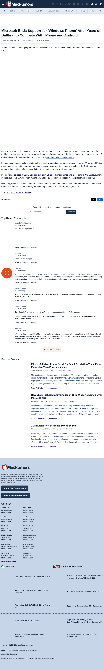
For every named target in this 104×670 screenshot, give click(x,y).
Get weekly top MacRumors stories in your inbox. (52, 207)
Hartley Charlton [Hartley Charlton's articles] (7, 535)
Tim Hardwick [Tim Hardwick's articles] (28, 526)
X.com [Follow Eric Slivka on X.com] (30, 512)
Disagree (34, 247)
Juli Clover (67, 370)
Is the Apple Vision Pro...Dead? (27, 621)
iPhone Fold (25, 11)
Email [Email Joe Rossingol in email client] (25, 521)
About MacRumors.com (15, 488)
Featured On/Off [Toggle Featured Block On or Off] (7, 658)
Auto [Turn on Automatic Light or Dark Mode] (43, 658)
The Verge (89, 175)
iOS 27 (39, 11)
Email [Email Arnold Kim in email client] (3, 512)
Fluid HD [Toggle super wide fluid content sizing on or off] (37, 658)
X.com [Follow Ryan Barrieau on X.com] (30, 548)
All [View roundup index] (101, 11)
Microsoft (11, 192)
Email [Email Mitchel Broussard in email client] (3, 530)
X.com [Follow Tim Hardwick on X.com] (30, 530)
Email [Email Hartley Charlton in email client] (3, 539)
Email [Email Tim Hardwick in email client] (25, 530)
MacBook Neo (53, 11)
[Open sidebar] (101, 4)
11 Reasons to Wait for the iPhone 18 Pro (53, 425)
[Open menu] (3, 4)
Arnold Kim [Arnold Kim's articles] (5, 507)
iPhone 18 (95, 11)
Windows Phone (23, 192)
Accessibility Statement (9, 654)
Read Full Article (37, 388)
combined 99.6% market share (60, 157)
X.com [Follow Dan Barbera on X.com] (8, 548)
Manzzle (18, 328)
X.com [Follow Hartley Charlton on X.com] (8, 539)
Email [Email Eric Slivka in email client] (25, 512)
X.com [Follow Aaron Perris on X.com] (30, 557)
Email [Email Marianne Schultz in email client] (25, 539)
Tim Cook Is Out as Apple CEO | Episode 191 (84, 606)
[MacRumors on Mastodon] (69, 4)
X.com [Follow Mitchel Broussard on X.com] (8, 530)
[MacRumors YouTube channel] (73, 4)
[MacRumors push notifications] (78, 4)
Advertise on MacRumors (16, 495)
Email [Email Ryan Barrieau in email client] (25, 548)
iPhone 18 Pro (9, 11)
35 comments (51, 447)
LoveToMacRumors (23, 223)
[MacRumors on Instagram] (57, 4)
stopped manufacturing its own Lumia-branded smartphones (41, 175)
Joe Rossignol (45, 40)
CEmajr (18, 268)
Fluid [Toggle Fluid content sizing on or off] (31, 658)
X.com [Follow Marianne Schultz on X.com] (30, 539)
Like (28, 247)
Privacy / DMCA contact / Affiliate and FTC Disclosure (19, 650)
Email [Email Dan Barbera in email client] (3, 548)
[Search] (96, 4)
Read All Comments (52, 350)
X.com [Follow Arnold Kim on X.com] (8, 512)
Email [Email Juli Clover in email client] (3, 521)
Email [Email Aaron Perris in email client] (25, 557)
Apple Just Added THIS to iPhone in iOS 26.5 (32, 577)
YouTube (10, 566)
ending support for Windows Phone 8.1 (36, 47)
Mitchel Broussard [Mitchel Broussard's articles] (7, 526)
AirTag (82, 11)
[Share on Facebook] (100, 199)
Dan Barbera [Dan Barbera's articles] (5, 544)
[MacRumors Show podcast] (52, 4)
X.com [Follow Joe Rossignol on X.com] (30, 521)
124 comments (51, 419)
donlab (18, 253)
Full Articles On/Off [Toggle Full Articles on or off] (21, 658)
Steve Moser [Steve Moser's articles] (5, 553)
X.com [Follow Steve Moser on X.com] (8, 557)
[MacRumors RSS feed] (82, 4)
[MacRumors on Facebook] (61, 4)
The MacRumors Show (71, 566)
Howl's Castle (20, 289)
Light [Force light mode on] (47, 658)
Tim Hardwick (67, 429)
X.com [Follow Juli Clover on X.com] (8, 521)
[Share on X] (93, 199)
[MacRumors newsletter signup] (86, 4)
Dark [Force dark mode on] (51, 658)
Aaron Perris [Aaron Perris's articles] (27, 553)
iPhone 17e (69, 11)
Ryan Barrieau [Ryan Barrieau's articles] (28, 544)
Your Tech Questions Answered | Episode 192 (85, 591)
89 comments (6, 200)
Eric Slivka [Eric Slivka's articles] (27, 507)
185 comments (51, 388)
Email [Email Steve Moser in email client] (3, 557)
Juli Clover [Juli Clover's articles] (5, 517)
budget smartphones (59, 163)
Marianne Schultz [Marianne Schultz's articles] (29, 535)
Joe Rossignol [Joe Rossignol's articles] (28, 517)
